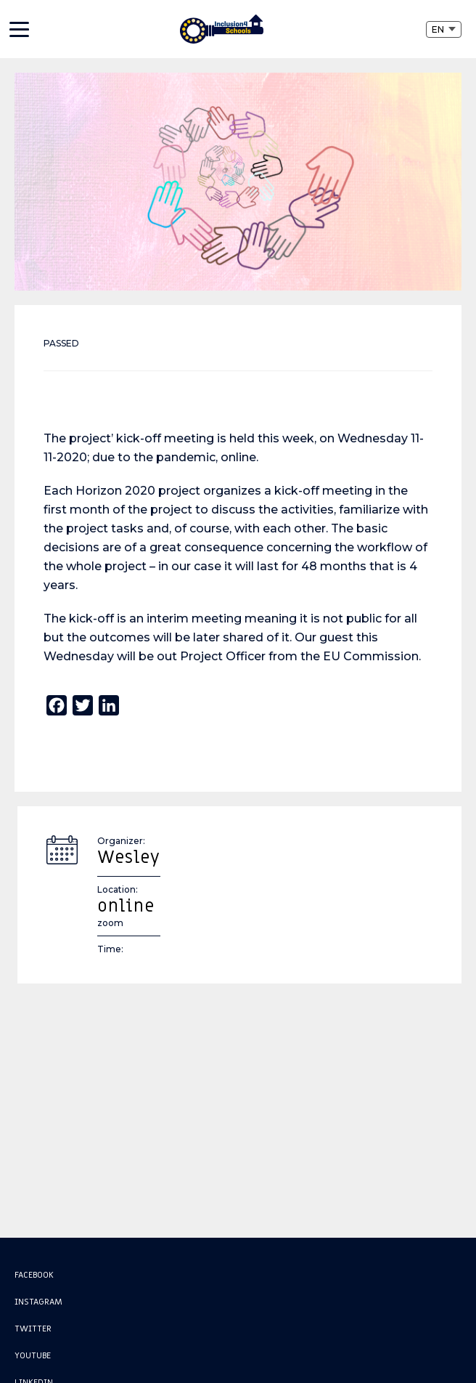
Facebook (34, 1275)
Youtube (33, 1355)
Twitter (33, 1328)
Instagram (38, 1301)
